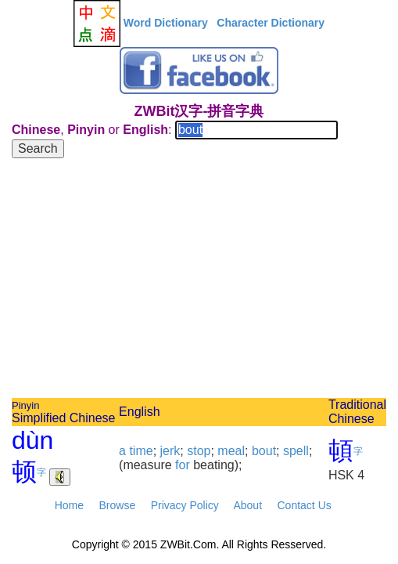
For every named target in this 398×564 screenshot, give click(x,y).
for (182, 465)
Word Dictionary (166, 22)
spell (296, 450)
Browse (117, 505)
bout (264, 450)
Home (69, 505)
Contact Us (305, 505)
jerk (170, 450)
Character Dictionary (270, 22)
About (247, 505)
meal (231, 450)
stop (198, 450)
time (140, 450)
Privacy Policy (185, 505)
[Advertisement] (199, 280)
